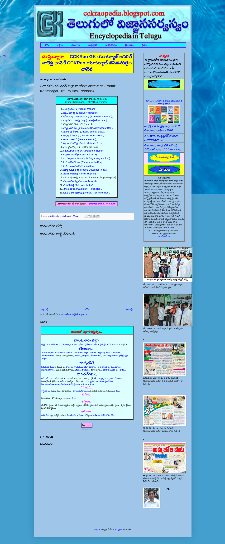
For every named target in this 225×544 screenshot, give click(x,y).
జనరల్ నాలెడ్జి (47, 415)
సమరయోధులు (47, 352)
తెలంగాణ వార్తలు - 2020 (158, 130)
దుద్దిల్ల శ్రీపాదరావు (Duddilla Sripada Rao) (83, 135)
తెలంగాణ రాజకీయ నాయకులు (102, 203)
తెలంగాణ (75, 45)
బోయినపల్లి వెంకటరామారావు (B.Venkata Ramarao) (87, 116)
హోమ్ (86, 309)
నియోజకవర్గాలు (66, 344)
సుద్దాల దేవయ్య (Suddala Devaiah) (80, 181)
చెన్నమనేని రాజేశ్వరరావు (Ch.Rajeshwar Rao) (85, 120)
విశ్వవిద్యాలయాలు (110, 355)
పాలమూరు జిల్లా (86, 340)
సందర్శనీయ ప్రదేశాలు (83, 344)
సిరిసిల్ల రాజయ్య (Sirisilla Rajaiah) (79, 173)
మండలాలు (53, 344)
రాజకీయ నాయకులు (74, 352)
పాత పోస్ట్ (129, 309)
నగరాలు (118, 378)
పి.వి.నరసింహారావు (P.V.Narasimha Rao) (82, 162)
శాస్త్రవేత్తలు (45, 391)
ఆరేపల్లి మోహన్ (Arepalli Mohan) (79, 109)
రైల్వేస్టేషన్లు (123, 355)
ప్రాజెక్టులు (104, 344)
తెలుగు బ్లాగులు (76, 415)
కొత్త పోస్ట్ (44, 309)
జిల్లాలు (110, 378)
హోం (47, 45)
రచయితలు (60, 352)
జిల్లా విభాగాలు (90, 352)
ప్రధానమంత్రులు (47, 384)
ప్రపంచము (129, 45)
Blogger (118, 529)
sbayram (98, 529)
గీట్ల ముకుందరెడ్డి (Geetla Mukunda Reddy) (83, 143)
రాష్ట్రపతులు (93, 381)
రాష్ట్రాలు (102, 378)
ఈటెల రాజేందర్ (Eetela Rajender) (79, 139)
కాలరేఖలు (95, 415)
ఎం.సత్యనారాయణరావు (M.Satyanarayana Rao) (86, 158)
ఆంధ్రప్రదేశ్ (92, 45)
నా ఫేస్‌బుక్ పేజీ (164, 236)
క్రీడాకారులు (82, 384)
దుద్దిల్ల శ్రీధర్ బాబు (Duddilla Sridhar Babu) (83, 131)
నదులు (96, 344)
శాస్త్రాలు (60, 45)
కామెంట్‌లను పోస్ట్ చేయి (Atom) (74, 314)
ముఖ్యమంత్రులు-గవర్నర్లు (65, 384)
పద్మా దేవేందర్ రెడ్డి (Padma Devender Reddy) (85, 169)
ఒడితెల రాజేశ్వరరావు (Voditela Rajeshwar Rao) (86, 192)
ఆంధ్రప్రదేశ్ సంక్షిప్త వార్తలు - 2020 (163, 126)
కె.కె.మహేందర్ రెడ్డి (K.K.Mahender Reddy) (83, 150)
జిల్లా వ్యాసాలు (104, 352)
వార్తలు (44, 358)
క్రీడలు (144, 45)
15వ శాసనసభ (172, 149)
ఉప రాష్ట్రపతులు (107, 381)
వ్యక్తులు (44, 344)
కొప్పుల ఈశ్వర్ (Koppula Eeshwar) (80, 154)
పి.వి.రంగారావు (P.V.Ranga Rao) (78, 166)
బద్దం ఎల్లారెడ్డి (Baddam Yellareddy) (80, 113)
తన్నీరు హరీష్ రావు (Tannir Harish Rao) (82, 189)
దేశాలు (75, 391)
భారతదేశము (111, 45)
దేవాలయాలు (114, 344)
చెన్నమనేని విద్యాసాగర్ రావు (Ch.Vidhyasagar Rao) (87, 128)
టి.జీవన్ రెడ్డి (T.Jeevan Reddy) (78, 185)
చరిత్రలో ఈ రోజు (108, 415)
